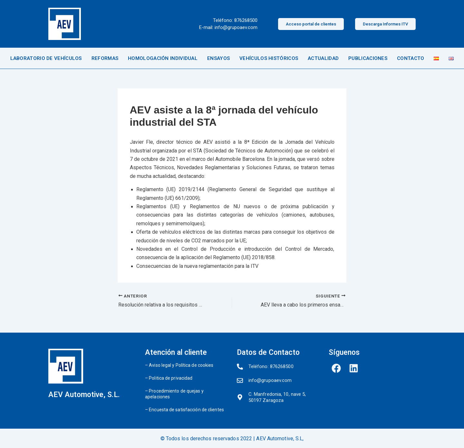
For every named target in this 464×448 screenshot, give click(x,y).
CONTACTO (410, 58)
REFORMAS (105, 58)
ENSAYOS (218, 58)
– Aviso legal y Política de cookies (179, 365)
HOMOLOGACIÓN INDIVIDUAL (163, 58)
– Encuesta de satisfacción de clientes (184, 409)
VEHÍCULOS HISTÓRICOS (268, 58)
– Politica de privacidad (168, 378)
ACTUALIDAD (323, 58)
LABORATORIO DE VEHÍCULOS (46, 58)
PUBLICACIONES (367, 58)
